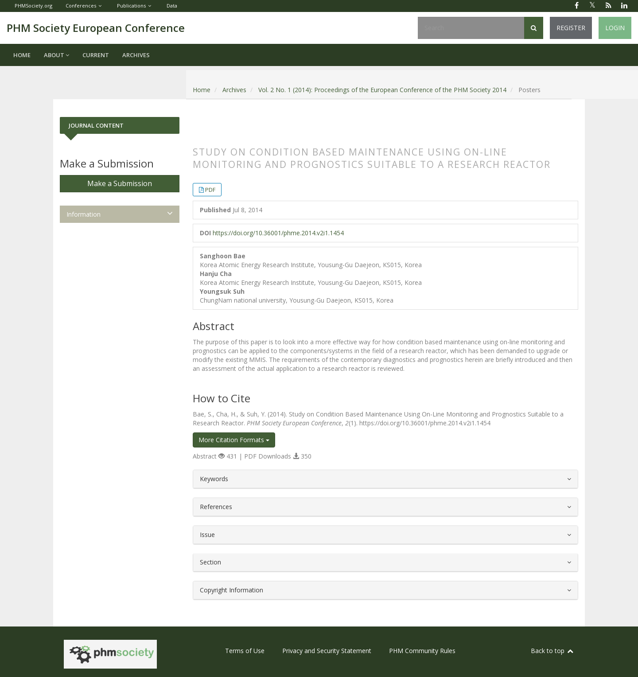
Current (95, 55)
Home (22, 55)
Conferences (81, 5)
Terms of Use (245, 650)
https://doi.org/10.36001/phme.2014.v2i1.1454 (278, 233)
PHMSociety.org (33, 5)
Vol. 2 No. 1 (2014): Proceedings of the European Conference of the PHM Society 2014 (382, 90)
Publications (131, 5)
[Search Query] (471, 28)
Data (172, 5)
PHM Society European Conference (96, 27)
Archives (136, 55)
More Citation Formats (233, 440)
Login (615, 27)
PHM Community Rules (422, 650)
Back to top (552, 650)
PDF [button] (210, 190)
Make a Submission (119, 183)
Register (570, 27)
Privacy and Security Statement (326, 650)
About (56, 55)
